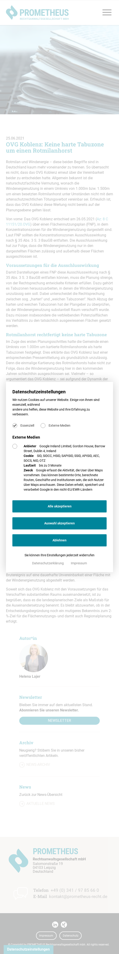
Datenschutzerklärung (48, 563)
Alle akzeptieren (60, 506)
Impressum (79, 563)
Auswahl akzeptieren (59, 523)
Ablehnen (59, 540)
